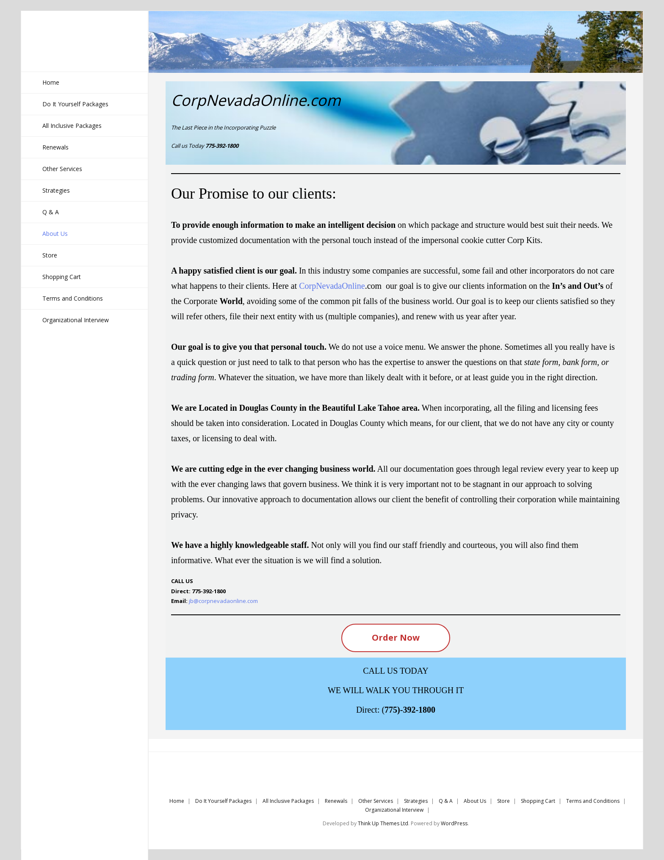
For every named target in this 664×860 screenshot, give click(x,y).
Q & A (446, 801)
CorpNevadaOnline (332, 285)
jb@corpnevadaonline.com (223, 601)
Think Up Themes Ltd (383, 823)
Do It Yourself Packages (223, 801)
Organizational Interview (394, 809)
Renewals (336, 801)
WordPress (454, 823)
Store (503, 801)
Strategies (416, 801)
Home (176, 801)
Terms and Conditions (593, 801)
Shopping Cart (538, 801)
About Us (475, 801)
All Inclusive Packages (288, 801)
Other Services (375, 801)
